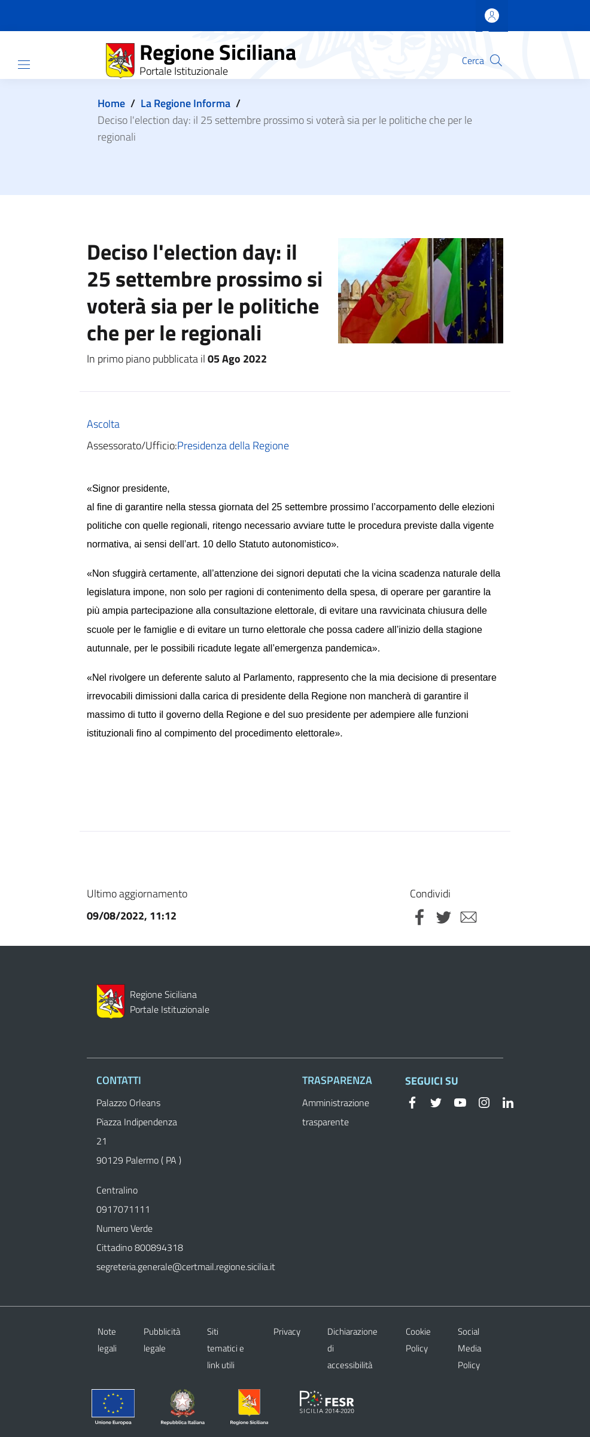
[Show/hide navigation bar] (24, 64)
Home (111, 103)
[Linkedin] (503, 1101)
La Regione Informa (185, 103)
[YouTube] (455, 1101)
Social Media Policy (469, 1348)
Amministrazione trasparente (335, 1112)
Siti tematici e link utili (225, 1348)
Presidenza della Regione (233, 445)
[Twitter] (431, 1101)
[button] (496, 60)
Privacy (286, 1331)
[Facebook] (412, 1101)
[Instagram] (479, 1101)
